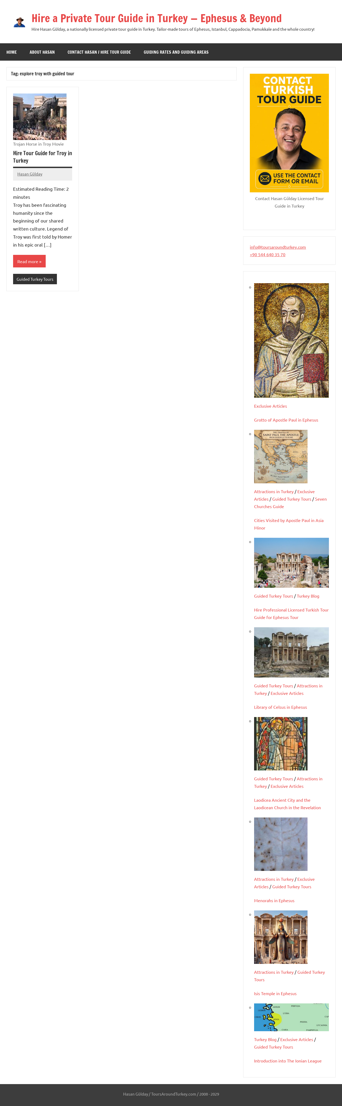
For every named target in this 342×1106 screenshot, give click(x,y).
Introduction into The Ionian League (288, 1060)
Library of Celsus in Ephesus (280, 707)
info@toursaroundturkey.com (278, 247)
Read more (27, 261)
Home (11, 52)
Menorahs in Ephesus (274, 900)
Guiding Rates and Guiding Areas (176, 52)
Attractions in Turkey (274, 491)
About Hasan (42, 52)
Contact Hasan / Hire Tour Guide (99, 52)
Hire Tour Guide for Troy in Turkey (42, 157)
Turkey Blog (308, 595)
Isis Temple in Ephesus (275, 993)
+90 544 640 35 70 (267, 254)
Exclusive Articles (270, 405)
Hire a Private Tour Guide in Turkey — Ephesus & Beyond (157, 18)
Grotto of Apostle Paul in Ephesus (286, 419)
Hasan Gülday (29, 173)
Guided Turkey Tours (35, 279)
